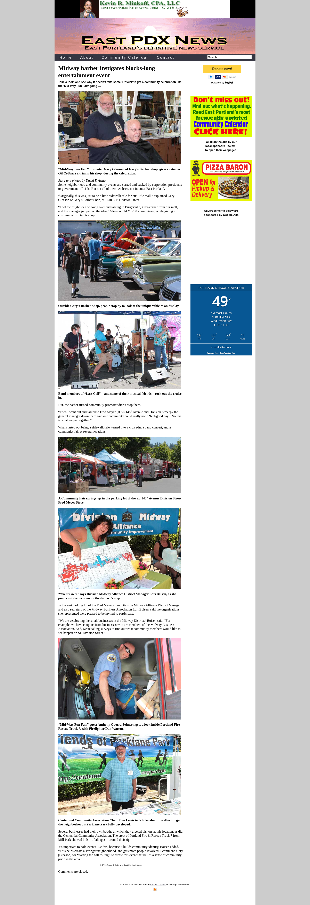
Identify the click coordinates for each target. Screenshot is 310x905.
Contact (165, 57)
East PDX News (158, 884)
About (86, 57)
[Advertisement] (221, 254)
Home (65, 57)
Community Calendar (125, 57)
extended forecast (221, 347)
